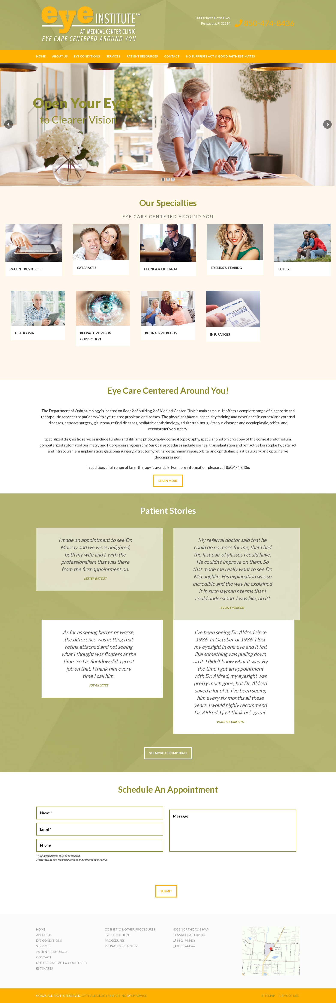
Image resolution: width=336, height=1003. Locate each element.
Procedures (115, 940)
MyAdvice (139, 995)
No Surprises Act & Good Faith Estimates (220, 56)
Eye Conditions (87, 56)
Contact (172, 56)
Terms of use (288, 995)
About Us (60, 56)
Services (113, 56)
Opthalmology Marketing (104, 995)
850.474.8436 (186, 940)
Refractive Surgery (121, 946)
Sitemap (268, 995)
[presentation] (166, 873)
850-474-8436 (264, 23)
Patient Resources (142, 56)
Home (41, 56)
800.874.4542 (186, 946)
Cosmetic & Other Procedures (130, 929)
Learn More (168, 481)
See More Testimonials (168, 753)
